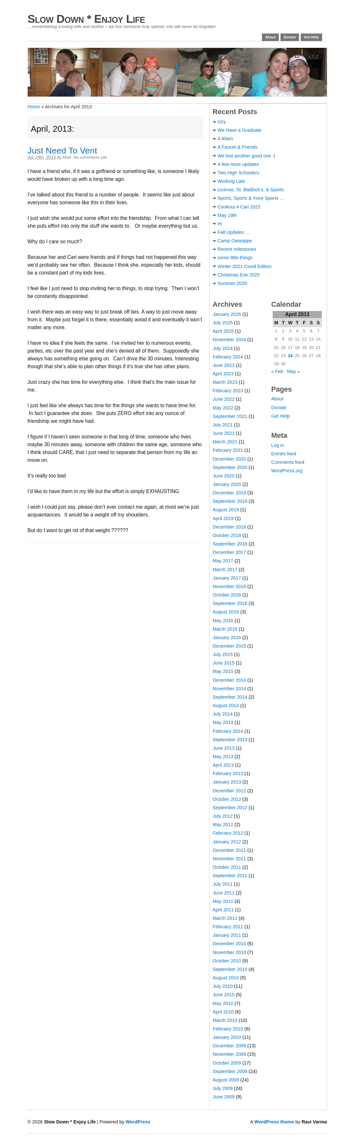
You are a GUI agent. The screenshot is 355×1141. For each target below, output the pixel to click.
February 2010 (228, 1028)
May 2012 (223, 824)
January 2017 (227, 578)
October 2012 (227, 799)
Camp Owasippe (235, 240)
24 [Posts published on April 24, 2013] (290, 355)
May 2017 (223, 560)
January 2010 (227, 1037)
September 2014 (230, 697)
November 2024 (229, 339)
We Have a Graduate (240, 130)
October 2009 (227, 1063)
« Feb (277, 371)
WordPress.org (287, 470)
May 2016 (223, 620)
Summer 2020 (232, 283)
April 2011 (223, 909)
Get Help (311, 37)
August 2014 (226, 705)
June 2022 (224, 399)
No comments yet (90, 157)
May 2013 (223, 756)
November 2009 (229, 1054)
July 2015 (223, 654)
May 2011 (223, 901)
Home (34, 106)
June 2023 (224, 365)
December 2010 (229, 943)
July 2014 (223, 714)
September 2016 (230, 603)
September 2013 (230, 739)
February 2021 (228, 450)
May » (293, 371)
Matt (66, 157)
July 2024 (223, 348)
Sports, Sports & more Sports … (251, 198)
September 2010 (230, 969)
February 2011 (228, 926)
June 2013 (224, 748)
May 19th (227, 215)
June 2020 (224, 475)
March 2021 (225, 441)
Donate (290, 37)
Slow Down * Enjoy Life (86, 18)
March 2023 (225, 382)
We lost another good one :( (246, 155)
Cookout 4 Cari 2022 (239, 206)
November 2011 (229, 858)
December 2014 (229, 680)
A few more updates (238, 164)
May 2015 (223, 671)
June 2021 (224, 433)
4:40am (225, 138)
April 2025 (223, 331)
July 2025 (223, 322)
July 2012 (223, 816)
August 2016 (226, 611)
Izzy (222, 121)
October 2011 (227, 867)
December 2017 (229, 552)
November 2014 (229, 688)
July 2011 (223, 884)
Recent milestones (237, 249)
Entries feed (283, 453)
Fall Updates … (234, 232)
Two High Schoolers (238, 172)
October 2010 (227, 960)
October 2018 (227, 535)
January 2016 (227, 637)
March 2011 (225, 918)
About (270, 37)
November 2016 (229, 586)
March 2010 (225, 1020)
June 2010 (224, 994)
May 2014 (223, 722)
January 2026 (227, 314)
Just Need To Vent (62, 150)
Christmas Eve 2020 (239, 274)
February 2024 (228, 356)
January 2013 (227, 782)
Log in (277, 445)
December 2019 (229, 492)
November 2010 (229, 952)
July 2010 (223, 986)
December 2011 (229, 850)
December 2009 (229, 1045)
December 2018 (229, 527)
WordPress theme (274, 1121)
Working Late (231, 181)
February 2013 (228, 773)
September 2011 (230, 875)
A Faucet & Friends (237, 147)
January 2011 (227, 935)
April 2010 (223, 1011)
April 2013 (223, 765)
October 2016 (227, 594)
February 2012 (228, 833)
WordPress (138, 1121)
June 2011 (224, 892)
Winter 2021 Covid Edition (245, 266)
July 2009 (223, 1088)
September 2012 (230, 807)
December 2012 (229, 790)
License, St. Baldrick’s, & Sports (251, 189)
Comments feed (288, 462)
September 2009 (230, 1071)
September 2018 (230, 543)
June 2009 (224, 1096)
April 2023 (223, 373)
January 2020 (227, 484)
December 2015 (229, 646)
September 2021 (230, 416)
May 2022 (223, 407)
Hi (220, 223)
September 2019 (230, 501)
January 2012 (227, 841)
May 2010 (223, 1003)
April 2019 (223, 518)
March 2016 (225, 629)
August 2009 (226, 1079)
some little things (235, 257)
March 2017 (225, 569)
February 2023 (228, 390)
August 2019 (226, 509)
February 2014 (228, 731)
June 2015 (224, 662)
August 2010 (226, 977)
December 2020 (229, 459)
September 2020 (230, 467)
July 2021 (223, 424)
